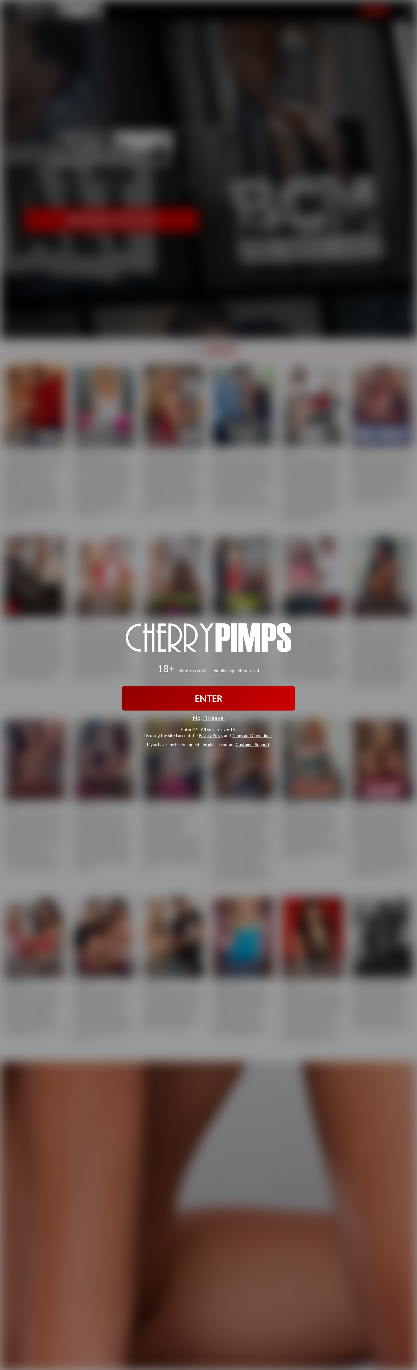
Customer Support (253, 744)
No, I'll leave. (209, 717)
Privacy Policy (211, 735)
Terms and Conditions (252, 735)
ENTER (208, 698)
